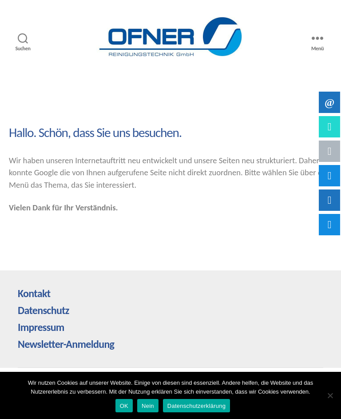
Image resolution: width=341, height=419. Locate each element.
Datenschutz (43, 310)
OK (124, 406)
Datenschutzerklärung (196, 406)
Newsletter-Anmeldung (66, 344)
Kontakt (34, 293)
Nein (148, 406)
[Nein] (329, 395)
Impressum (41, 327)
